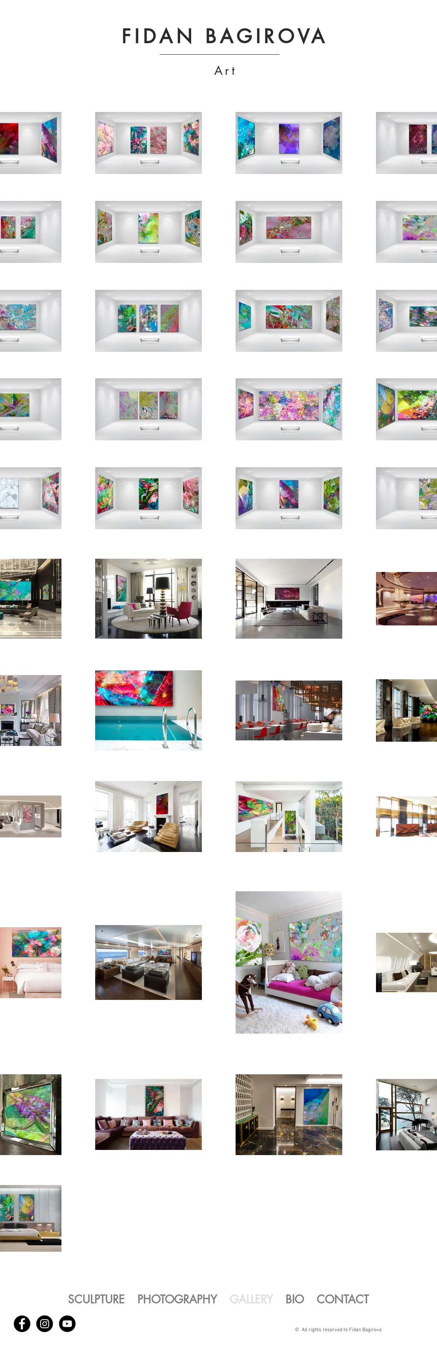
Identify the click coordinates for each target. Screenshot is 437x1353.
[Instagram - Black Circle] (44, 1323)
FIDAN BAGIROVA (225, 36)
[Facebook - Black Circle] (22, 1323)
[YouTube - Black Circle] (67, 1323)
